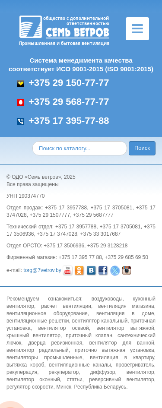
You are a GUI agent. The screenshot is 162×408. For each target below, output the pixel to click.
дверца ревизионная (55, 343)
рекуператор (64, 372)
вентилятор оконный (33, 379)
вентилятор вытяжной (125, 328)
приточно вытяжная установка (114, 350)
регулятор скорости (30, 387)
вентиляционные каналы (80, 365)
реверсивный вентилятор (121, 379)
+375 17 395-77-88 (63, 120)
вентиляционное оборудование (47, 313)
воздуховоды (107, 299)
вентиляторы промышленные (44, 357)
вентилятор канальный (99, 321)
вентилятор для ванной (121, 343)
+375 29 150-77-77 (63, 82)
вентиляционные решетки (37, 321)
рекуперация (21, 372)
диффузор (102, 372)
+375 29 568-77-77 (63, 101)
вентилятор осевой (63, 328)
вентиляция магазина (126, 306)
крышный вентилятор (33, 335)
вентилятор (140, 372)
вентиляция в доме (125, 313)
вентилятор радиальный (37, 350)
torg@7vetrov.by (42, 270)
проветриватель (135, 365)
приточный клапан (89, 335)
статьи (74, 379)
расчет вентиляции (66, 306)
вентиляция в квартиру (122, 357)
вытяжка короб (25, 365)
